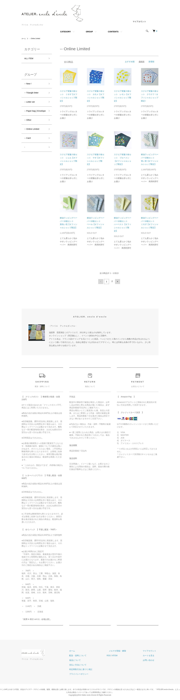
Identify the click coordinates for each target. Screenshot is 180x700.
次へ (117, 281)
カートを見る (150, 655)
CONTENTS (113, 32)
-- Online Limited (36, 38)
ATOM (123, 655)
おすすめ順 (130, 62)
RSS (117, 655)
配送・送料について (88, 655)
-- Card (28, 148)
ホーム (24, 38)
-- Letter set (30, 104)
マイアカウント (139, 21)
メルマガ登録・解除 (124, 650)
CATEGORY (65, 32)
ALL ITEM (29, 59)
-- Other (28, 128)
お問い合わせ (150, 659)
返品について (86, 659)
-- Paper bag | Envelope (31, 116)
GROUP (89, 32)
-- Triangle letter (33, 94)
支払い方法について (88, 664)
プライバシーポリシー (89, 673)
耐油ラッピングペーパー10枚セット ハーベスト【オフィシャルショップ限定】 (122, 224)
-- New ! (28, 85)
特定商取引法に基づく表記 (91, 669)
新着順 (151, 62)
